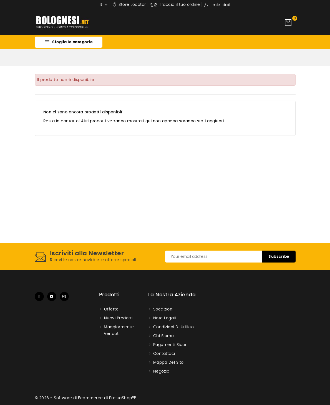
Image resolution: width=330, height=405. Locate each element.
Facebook (39, 296)
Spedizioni (163, 309)
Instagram (64, 296)
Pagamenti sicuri (170, 345)
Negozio (161, 371)
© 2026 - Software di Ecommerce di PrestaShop (85, 398)
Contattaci (164, 354)
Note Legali (164, 318)
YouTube (51, 296)
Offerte (111, 309)
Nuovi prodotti (118, 318)
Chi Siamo (163, 336)
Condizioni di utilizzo (173, 327)
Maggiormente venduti (119, 330)
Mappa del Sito (168, 363)
